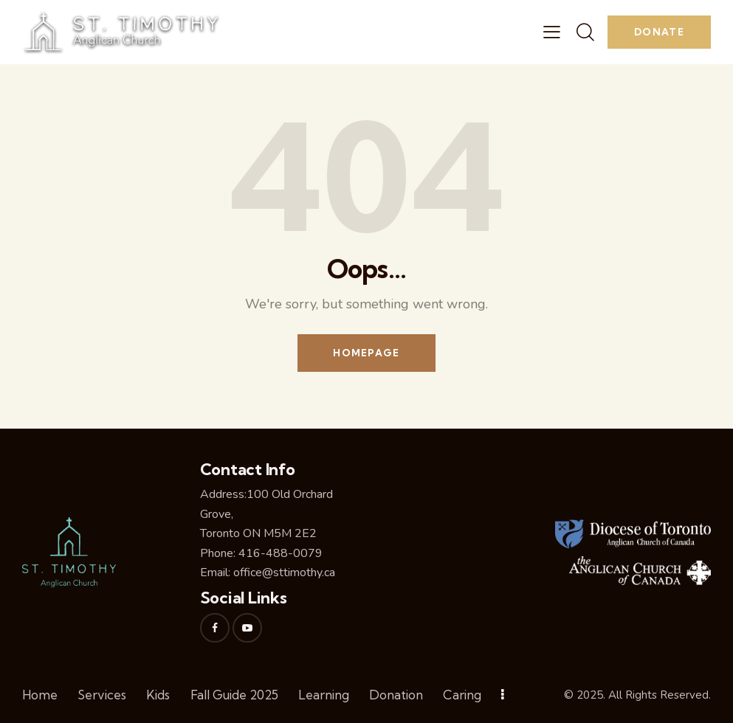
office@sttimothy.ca (284, 572)
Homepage (366, 353)
